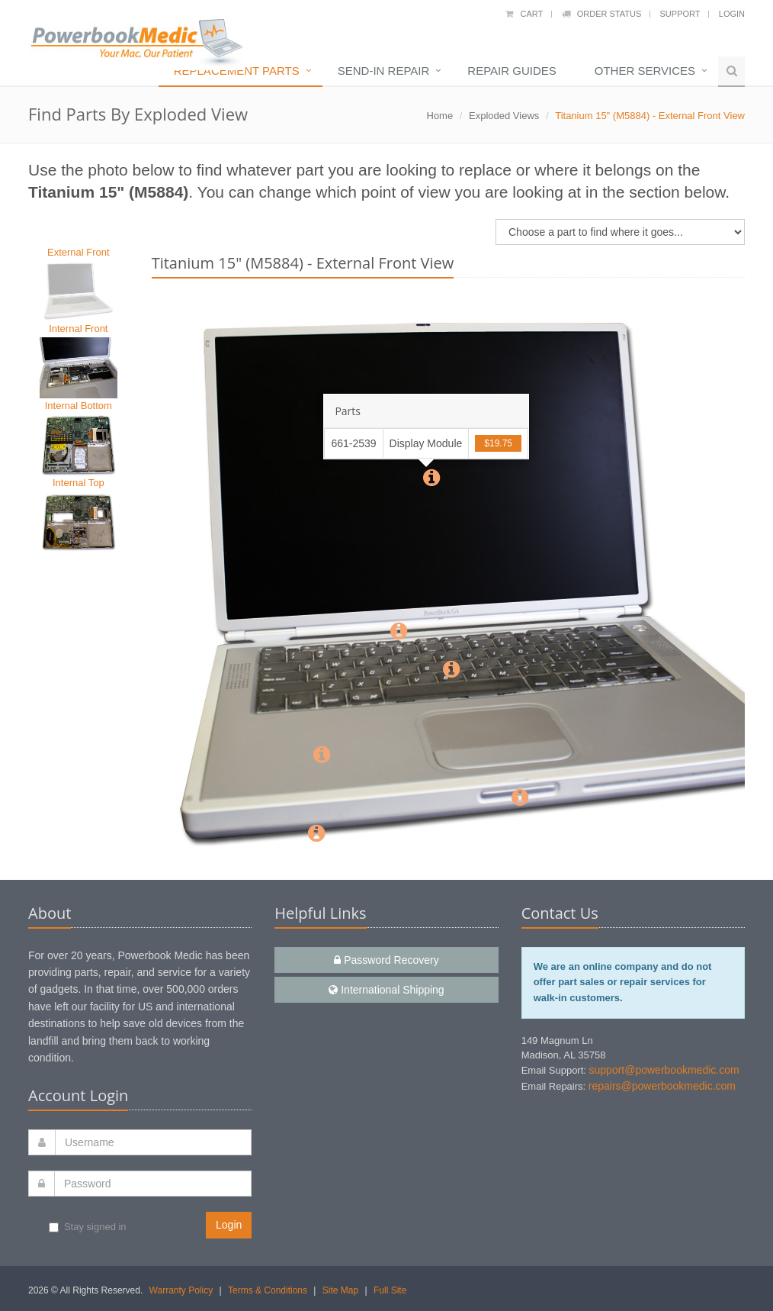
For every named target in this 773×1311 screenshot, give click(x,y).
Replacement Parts (237, 70)
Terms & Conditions (267, 1290)
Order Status (602, 13)
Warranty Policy (181, 1290)
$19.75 (498, 443)
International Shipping (386, 990)
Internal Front (78, 328)
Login (732, 13)
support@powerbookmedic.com (664, 1070)
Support (680, 13)
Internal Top (78, 482)
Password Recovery (386, 960)
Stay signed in (88, 1226)
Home (440, 115)
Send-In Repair (384, 70)
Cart (524, 13)
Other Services (645, 70)
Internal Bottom (78, 405)
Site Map (340, 1290)
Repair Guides (511, 70)
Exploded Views (504, 115)
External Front (78, 252)
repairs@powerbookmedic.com (662, 1086)
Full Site (390, 1290)
